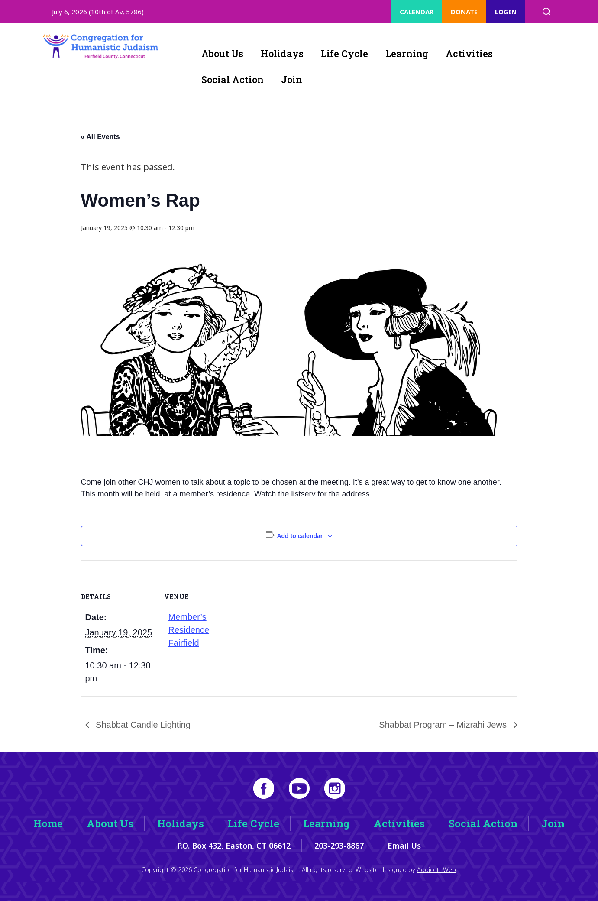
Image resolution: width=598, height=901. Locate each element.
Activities (469, 53)
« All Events (100, 136)
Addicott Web (436, 869)
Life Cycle (344, 53)
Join (291, 79)
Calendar (416, 11)
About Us (222, 53)
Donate (464, 11)
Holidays (282, 53)
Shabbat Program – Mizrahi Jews (444, 724)
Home (48, 823)
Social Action (232, 79)
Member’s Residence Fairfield (189, 630)
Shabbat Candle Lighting (142, 724)
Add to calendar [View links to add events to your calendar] (300, 535)
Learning (406, 53)
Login (506, 11)
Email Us (404, 845)
